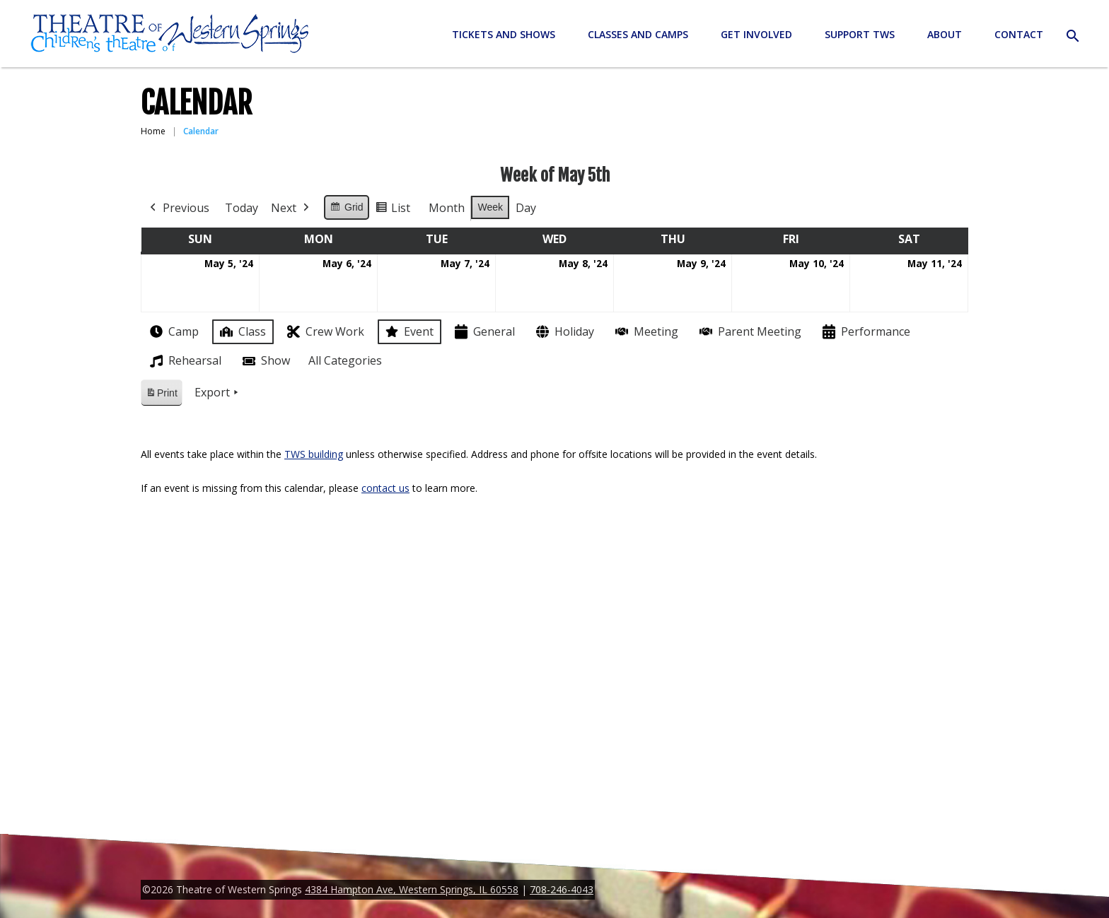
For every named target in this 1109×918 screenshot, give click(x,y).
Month (447, 208)
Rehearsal (184, 361)
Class (241, 332)
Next (291, 208)
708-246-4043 (561, 889)
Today (241, 208)
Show (265, 361)
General (483, 332)
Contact (1018, 34)
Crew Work (324, 332)
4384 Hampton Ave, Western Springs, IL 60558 (411, 889)
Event (408, 331)
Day (526, 208)
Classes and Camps (638, 34)
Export (217, 393)
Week (490, 207)
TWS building (313, 454)
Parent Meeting (749, 332)
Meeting (645, 332)
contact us (385, 488)
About (944, 34)
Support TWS (860, 34)
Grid (346, 209)
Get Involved (756, 34)
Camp (173, 331)
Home (153, 131)
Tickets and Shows (503, 34)
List (392, 210)
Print (161, 395)
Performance (865, 332)
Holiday (563, 331)
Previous (178, 208)
